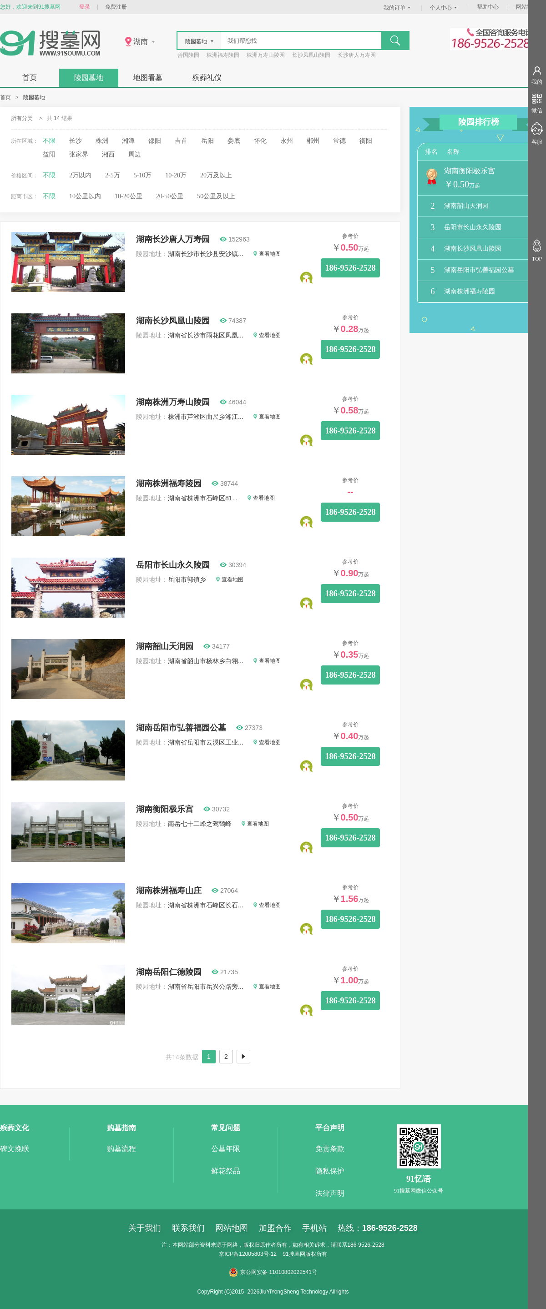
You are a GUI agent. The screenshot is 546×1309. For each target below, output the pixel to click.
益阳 (49, 154)
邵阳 (154, 140)
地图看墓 (147, 77)
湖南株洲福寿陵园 (169, 483)
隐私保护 (329, 1171)
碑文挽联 (14, 1149)
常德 (339, 140)
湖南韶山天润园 (164, 646)
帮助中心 (488, 7)
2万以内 (80, 175)
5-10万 (143, 175)
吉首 (181, 140)
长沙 (75, 140)
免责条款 (329, 1149)
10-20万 (176, 175)
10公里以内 (85, 196)
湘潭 (128, 140)
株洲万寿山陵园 (266, 55)
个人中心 (444, 8)
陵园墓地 (88, 77)
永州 (286, 140)
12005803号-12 (258, 1254)
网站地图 (527, 7)
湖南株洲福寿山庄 (169, 890)
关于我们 (144, 1228)
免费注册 (116, 7)
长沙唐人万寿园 (357, 55)
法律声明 (329, 1193)
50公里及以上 (216, 196)
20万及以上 (216, 175)
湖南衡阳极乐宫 (164, 809)
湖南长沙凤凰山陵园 (173, 320)
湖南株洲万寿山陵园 (173, 402)
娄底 (234, 140)
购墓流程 (121, 1149)
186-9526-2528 (350, 267)
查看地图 (267, 254)
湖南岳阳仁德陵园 (169, 972)
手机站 (314, 1228)
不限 (49, 140)
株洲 (102, 140)
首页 (29, 77)
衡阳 (365, 140)
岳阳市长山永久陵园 (173, 564)
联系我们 (188, 1228)
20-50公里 (170, 196)
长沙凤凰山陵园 (311, 55)
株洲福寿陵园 (223, 55)
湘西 (108, 154)
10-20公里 (128, 196)
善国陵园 (188, 55)
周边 (134, 154)
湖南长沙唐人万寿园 (173, 239)
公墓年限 (225, 1149)
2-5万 (112, 175)
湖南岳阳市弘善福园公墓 (181, 727)
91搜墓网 (294, 1254)
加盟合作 (275, 1228)
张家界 (78, 154)
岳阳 (207, 140)
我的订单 (398, 8)
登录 (84, 7)
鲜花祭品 (225, 1171)
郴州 (313, 140)
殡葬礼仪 (207, 77)
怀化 (260, 140)
